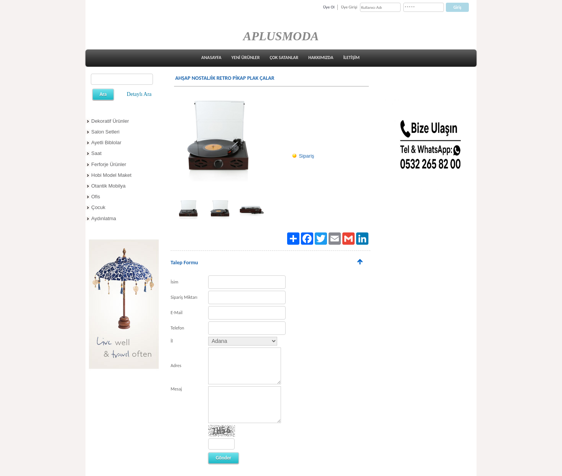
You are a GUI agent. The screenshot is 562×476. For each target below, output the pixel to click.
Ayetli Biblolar (106, 142)
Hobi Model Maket (111, 175)
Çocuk (98, 207)
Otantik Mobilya (108, 186)
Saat (96, 153)
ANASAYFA (211, 57)
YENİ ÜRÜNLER (246, 57)
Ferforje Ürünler (108, 164)
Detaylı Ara (139, 94)
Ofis (95, 196)
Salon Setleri (105, 132)
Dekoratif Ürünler (110, 121)
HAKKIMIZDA (320, 57)
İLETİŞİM (351, 57)
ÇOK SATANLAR (283, 57)
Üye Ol (329, 7)
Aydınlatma (103, 218)
